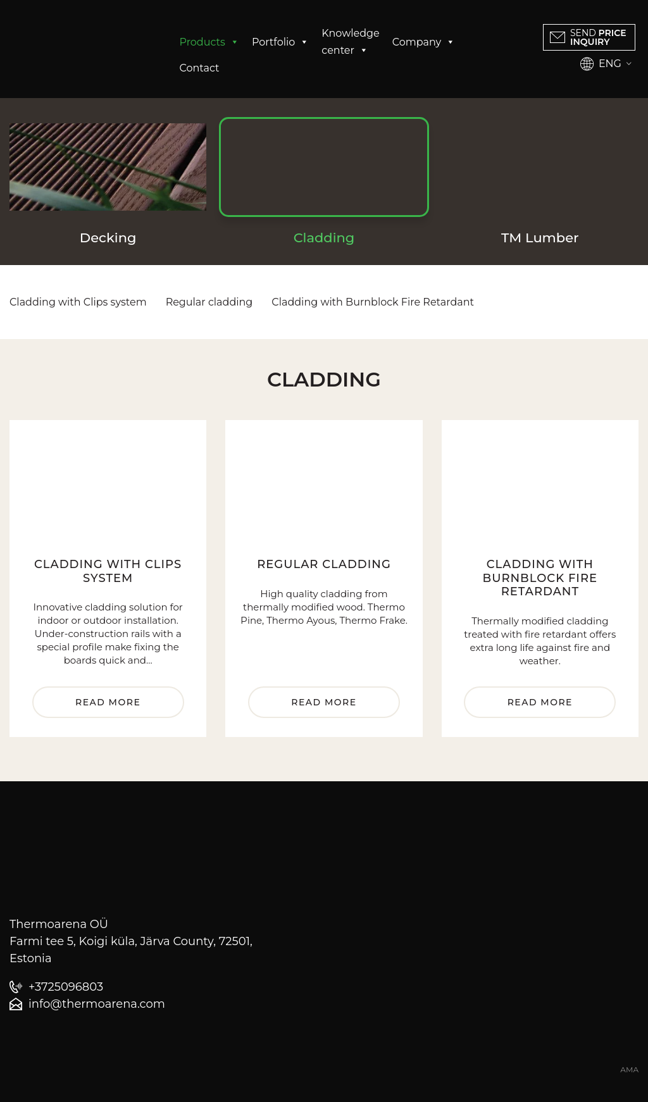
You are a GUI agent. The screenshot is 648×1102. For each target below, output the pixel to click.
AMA (629, 1070)
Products (209, 42)
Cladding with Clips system (78, 302)
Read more (107, 702)
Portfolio (280, 42)
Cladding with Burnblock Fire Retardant (372, 302)
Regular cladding (209, 302)
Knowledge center (350, 43)
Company (423, 42)
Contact (200, 68)
